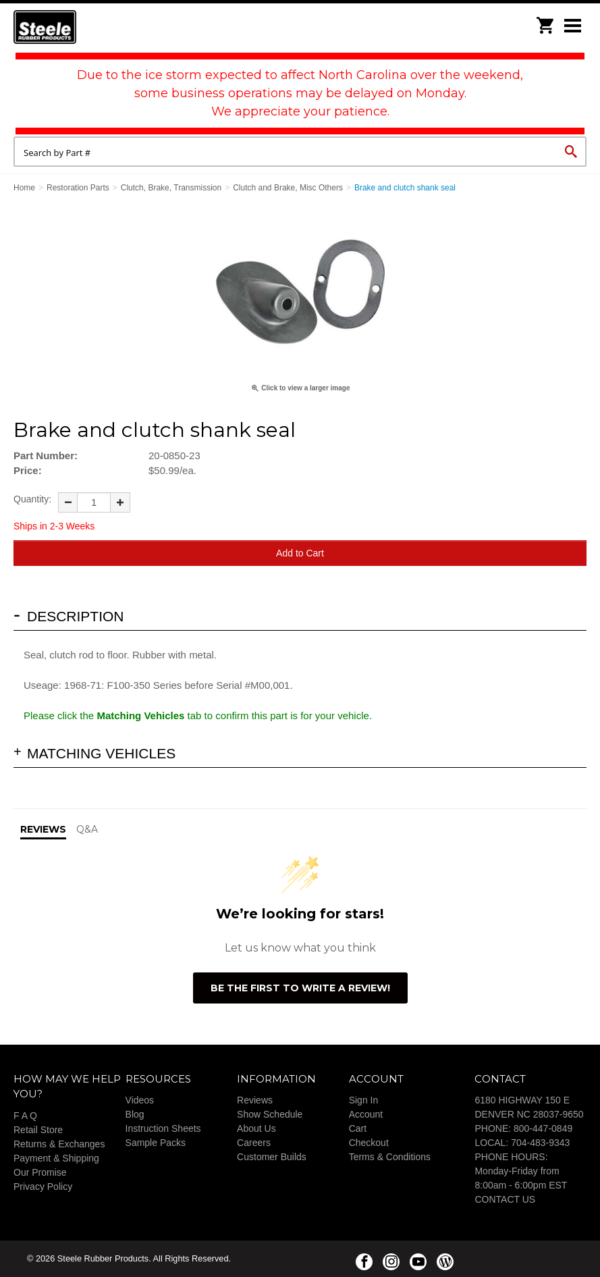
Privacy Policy (42, 1186)
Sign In (364, 1100)
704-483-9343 (540, 1142)
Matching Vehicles (101, 753)
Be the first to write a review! (300, 988)
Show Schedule (269, 1114)
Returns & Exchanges (59, 1144)
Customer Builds (271, 1156)
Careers (254, 1142)
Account (366, 1114)
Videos (140, 1100)
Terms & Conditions (390, 1156)
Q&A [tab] (87, 829)
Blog (135, 1114)
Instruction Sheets (163, 1128)
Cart (357, 1128)
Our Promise (40, 1172)
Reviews (255, 1100)
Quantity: (32, 499)
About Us (256, 1128)
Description (75, 616)
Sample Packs (156, 1142)
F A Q (25, 1115)
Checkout (369, 1142)
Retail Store (38, 1129)
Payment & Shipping (56, 1158)
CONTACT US (504, 1199)
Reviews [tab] (43, 829)
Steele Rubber (80, 27)
